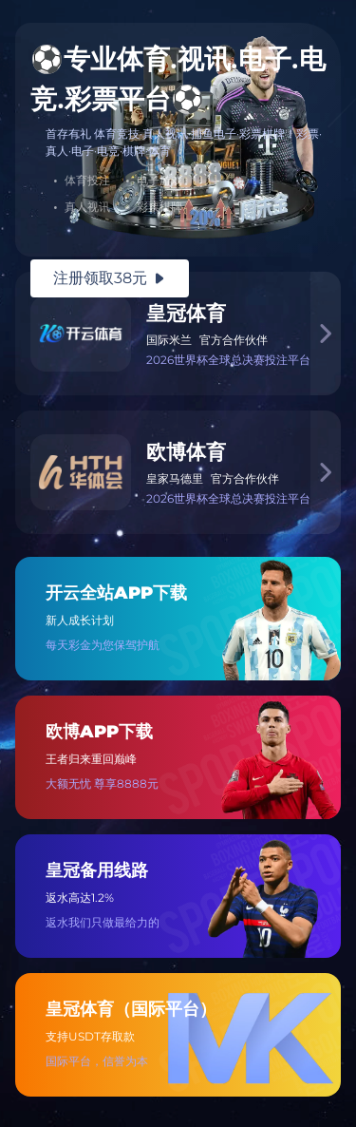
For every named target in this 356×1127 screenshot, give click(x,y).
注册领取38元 (109, 278)
